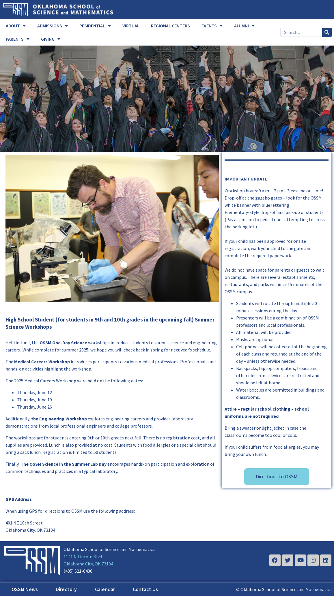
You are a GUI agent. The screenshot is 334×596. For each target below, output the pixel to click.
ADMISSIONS (52, 25)
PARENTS (17, 39)
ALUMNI (244, 25)
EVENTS (212, 25)
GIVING (50, 39)
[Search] (326, 32)
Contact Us (145, 589)
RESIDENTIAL (95, 25)
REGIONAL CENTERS (170, 26)
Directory (66, 589)
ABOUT (16, 25)
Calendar (105, 589)
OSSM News (25, 589)
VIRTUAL (130, 26)
